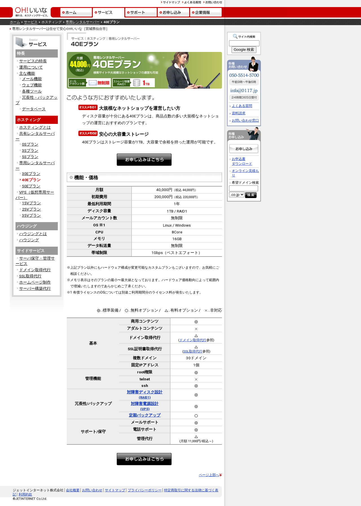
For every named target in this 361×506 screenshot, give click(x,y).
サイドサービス (31, 250)
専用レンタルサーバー (83, 22)
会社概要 (73, 490)
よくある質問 (242, 106)
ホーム (15, 22)
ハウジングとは (33, 233)
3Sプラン (30, 150)
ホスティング (29, 119)
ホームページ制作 (35, 282)
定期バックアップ (144, 415)
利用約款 (25, 494)
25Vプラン (31, 209)
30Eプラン (31, 173)
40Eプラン (31, 180)
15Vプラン (31, 203)
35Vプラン (31, 215)
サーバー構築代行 (35, 288)
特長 (21, 53)
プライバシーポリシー (145, 490)
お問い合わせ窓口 (245, 120)
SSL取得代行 (30, 276)
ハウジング (27, 226)
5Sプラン (30, 156)
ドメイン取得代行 (35, 270)
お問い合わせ (92, 490)
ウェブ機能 (32, 85)
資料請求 (238, 113)
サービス (31, 22)
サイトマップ (115, 490)
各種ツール (32, 91)
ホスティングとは (35, 127)
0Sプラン (30, 144)
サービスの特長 (33, 61)
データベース (34, 109)
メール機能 (32, 78)
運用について (31, 67)
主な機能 (27, 73)
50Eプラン (31, 186)
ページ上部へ (209, 475)
